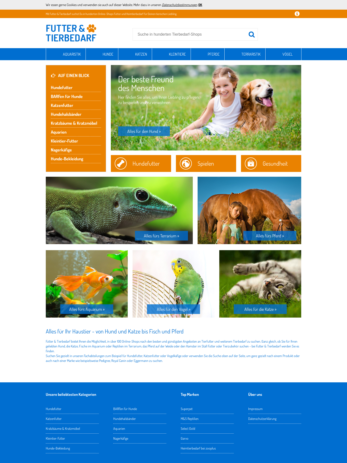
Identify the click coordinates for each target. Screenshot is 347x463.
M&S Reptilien (190, 419)
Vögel (287, 54)
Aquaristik (72, 54)
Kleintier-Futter (64, 140)
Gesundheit (275, 163)
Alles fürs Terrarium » (161, 235)
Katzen (141, 54)
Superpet (187, 409)
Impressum (255, 409)
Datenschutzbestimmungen (179, 5)
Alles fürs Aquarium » (87, 309)
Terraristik (250, 54)
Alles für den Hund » (144, 131)
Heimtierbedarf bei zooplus (198, 448)
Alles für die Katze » (260, 309)
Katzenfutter (62, 105)
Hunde (108, 54)
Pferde (214, 54)
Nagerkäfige (61, 149)
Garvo (184, 438)
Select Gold (188, 428)
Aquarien (59, 132)
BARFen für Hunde (67, 96)
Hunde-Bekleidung (67, 158)
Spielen (206, 163)
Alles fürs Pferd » (270, 235)
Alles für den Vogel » (173, 309)
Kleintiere (177, 54)
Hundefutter (62, 87)
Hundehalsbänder (66, 114)
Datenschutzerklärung (262, 419)
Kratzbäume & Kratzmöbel (74, 123)
